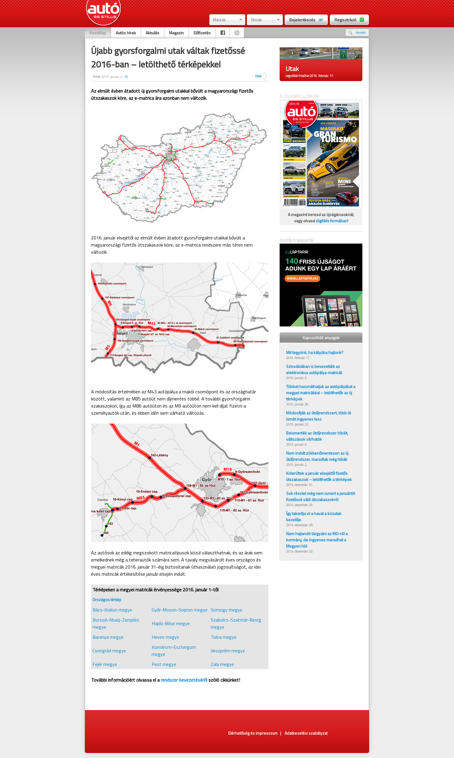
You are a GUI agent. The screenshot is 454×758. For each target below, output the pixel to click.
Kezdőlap (98, 33)
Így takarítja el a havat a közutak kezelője (313, 516)
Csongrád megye (109, 650)
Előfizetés (202, 33)
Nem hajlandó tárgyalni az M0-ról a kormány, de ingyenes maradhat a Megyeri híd (317, 539)
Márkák (219, 20)
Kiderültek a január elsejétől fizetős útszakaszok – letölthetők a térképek (319, 476)
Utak (258, 76)
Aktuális (152, 33)
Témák (256, 20)
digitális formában (331, 221)
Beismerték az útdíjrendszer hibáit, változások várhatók (317, 436)
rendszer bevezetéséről (184, 679)
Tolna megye (223, 636)
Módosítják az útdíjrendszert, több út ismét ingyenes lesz (318, 416)
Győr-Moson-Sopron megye (179, 609)
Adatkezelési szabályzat (306, 733)
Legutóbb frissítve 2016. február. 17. (310, 75)
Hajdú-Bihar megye (171, 623)
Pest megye (164, 664)
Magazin (176, 33)
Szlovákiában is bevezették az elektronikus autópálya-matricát (314, 369)
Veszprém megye (228, 650)
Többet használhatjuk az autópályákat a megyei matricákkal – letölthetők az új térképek (320, 392)
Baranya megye (108, 636)
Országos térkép (107, 600)
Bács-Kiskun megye (112, 609)
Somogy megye (226, 609)
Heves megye (165, 636)
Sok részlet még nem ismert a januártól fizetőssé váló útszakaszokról (320, 496)
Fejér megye (105, 664)
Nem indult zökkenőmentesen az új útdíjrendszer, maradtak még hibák (317, 456)
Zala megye (222, 664)
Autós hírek (126, 33)
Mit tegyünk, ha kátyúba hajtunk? (314, 352)
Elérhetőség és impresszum (253, 733)
